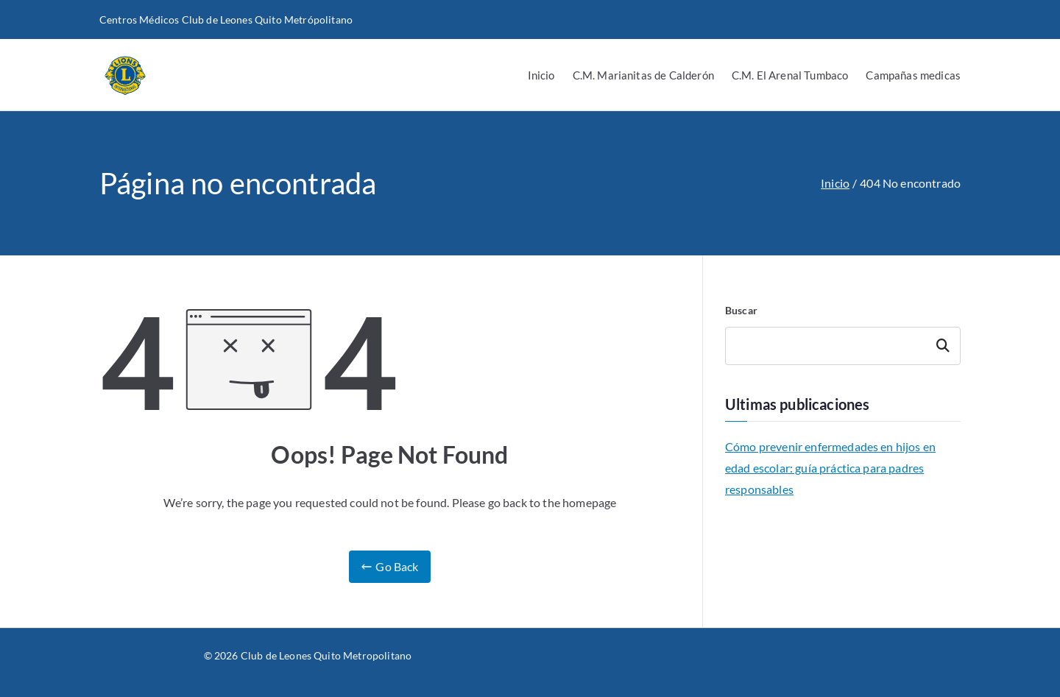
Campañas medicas (913, 75)
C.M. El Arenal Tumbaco (790, 75)
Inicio (541, 75)
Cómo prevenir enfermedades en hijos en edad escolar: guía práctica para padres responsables (830, 467)
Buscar (741, 310)
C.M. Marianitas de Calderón (643, 75)
